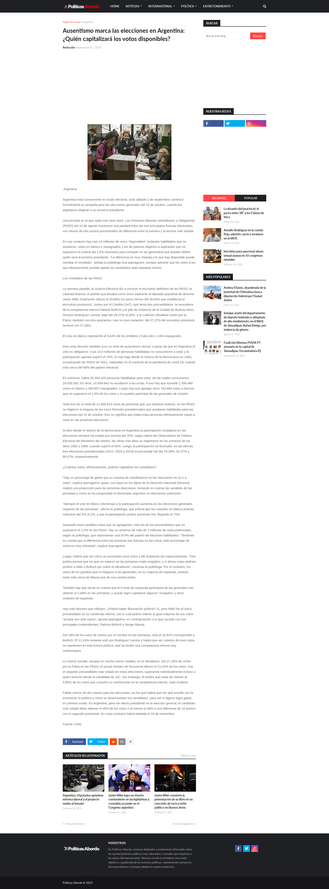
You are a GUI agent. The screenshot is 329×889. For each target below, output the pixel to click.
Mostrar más (188, 755)
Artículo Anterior (75, 823)
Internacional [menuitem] (160, 6)
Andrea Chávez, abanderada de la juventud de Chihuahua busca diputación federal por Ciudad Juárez (245, 294)
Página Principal (71, 22)
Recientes (219, 198)
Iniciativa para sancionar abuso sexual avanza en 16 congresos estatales (244, 255)
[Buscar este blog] (227, 36)
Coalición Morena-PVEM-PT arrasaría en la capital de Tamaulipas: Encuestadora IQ (242, 347)
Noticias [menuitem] (132, 6)
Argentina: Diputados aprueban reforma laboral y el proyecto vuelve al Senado (83, 799)
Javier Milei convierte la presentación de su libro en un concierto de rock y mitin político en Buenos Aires (173, 801)
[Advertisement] (129, 84)
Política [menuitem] (187, 6)
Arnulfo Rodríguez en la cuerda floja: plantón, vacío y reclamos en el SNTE (243, 234)
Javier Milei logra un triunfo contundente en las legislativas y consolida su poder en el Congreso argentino (128, 801)
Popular (250, 198)
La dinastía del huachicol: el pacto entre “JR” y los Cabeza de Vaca (244, 213)
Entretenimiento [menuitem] (216, 6)
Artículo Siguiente (183, 823)
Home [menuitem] (114, 6)
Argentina (88, 22)
